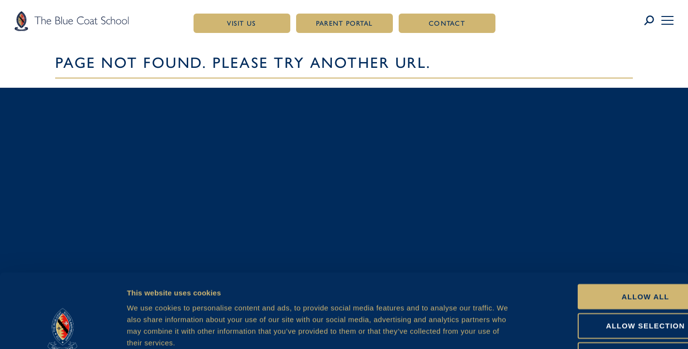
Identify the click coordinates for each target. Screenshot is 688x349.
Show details (511, 330)
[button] (667, 20)
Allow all (607, 228)
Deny (607, 287)
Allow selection (607, 257)
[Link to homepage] (72, 20)
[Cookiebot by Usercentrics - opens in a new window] (62, 330)
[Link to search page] (652, 21)
